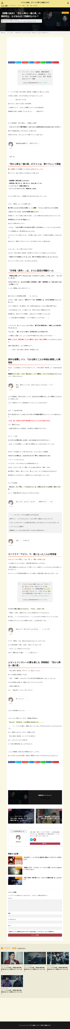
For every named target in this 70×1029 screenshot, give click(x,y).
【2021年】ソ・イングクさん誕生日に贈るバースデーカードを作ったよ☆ (42, 858)
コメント (10, 898)
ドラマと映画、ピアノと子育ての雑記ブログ (35, 2)
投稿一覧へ (44, 843)
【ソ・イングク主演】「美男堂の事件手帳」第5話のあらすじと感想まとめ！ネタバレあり (57, 969)
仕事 (28, 5)
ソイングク (5, 21)
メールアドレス (12, 919)
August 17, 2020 (42, 82)
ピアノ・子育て (21, 5)
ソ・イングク (10, 21)
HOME (3, 32)
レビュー (22, 21)
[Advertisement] (35, 49)
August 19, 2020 (42, 599)
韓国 (25, 21)
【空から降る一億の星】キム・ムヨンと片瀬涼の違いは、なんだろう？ (42, 878)
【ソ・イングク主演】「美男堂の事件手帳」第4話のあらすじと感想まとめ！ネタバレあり (11, 992)
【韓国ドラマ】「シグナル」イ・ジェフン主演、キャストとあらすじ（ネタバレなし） (42, 868)
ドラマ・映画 (4, 5)
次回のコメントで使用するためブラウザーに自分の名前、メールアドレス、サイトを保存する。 (32, 931)
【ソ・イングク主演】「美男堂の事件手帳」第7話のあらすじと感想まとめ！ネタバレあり (11, 969)
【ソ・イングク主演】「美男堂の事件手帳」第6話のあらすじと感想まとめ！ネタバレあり (34, 969)
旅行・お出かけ (34, 5)
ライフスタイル (12, 5)
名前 (9, 913)
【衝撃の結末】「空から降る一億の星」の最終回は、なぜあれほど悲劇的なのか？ (32, 32)
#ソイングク (28, 595)
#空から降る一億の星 (28, 72)
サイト (9, 925)
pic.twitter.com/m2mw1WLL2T (40, 595)
